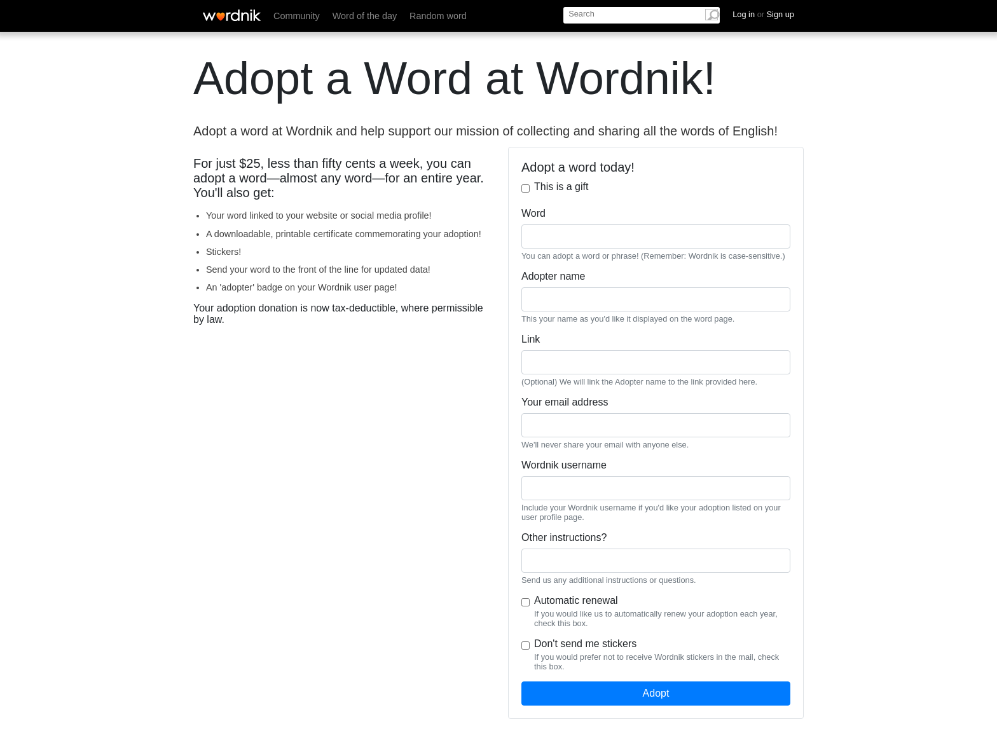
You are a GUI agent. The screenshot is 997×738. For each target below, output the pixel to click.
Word (533, 213)
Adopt (656, 693)
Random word (438, 16)
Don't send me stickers (585, 643)
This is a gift (561, 186)
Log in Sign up (763, 14)
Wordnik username (564, 465)
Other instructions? (564, 537)
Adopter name (553, 276)
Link (530, 339)
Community (296, 16)
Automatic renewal (576, 600)
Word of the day (365, 16)
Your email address (564, 402)
